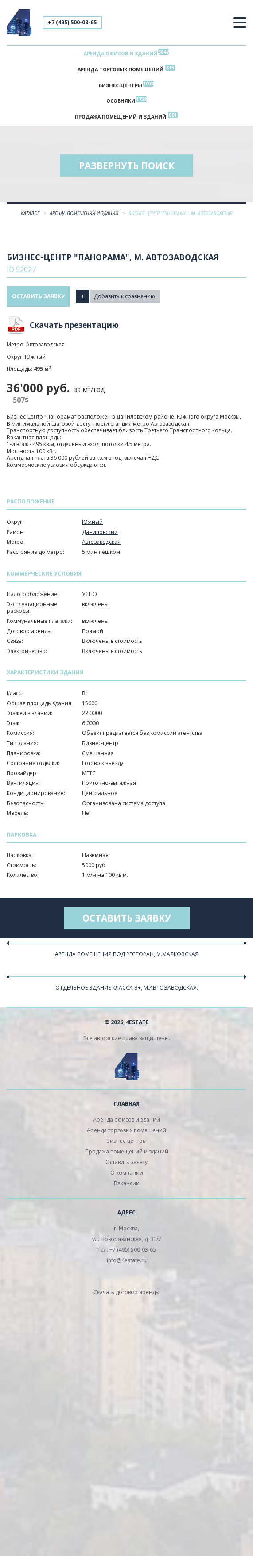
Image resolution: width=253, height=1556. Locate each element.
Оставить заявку (38, 296)
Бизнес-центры (120, 85)
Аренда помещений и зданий (85, 213)
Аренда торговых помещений (120, 69)
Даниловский (100, 532)
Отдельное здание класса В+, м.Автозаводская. (126, 987)
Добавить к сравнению (124, 296)
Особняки (120, 100)
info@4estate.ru (127, 1260)
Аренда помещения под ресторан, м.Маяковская (127, 954)
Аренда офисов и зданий (120, 53)
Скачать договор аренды (126, 1292)
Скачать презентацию (74, 325)
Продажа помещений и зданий (120, 116)
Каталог (31, 213)
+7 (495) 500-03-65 (72, 22)
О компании (126, 1172)
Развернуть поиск (127, 165)
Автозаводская (101, 542)
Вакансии (127, 1183)
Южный (92, 522)
